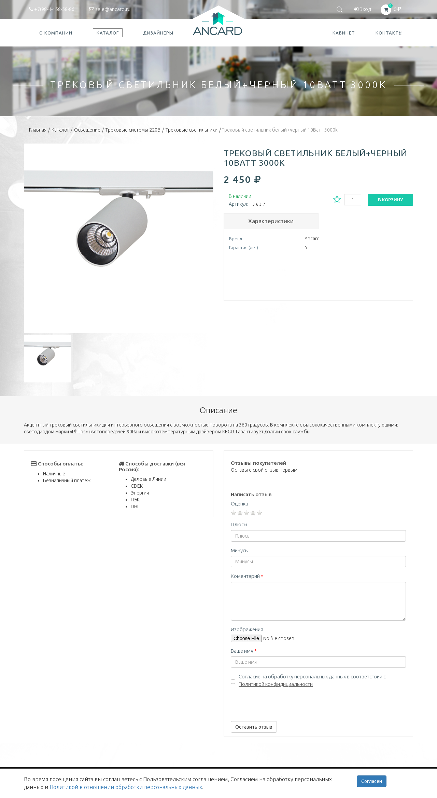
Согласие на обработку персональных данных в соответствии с (312, 680)
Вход (362, 9)
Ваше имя (244, 651)
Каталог (60, 130)
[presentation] (283, 702)
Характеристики (271, 221)
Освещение (87, 130)
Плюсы (239, 524)
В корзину (390, 199)
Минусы (240, 550)
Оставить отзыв (253, 727)
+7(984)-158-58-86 (51, 9)
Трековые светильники (191, 130)
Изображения (247, 629)
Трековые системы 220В (132, 130)
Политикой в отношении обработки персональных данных (126, 787)
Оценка (239, 503)
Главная (37, 130)
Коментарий (247, 576)
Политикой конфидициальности (276, 684)
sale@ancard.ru (109, 9)
